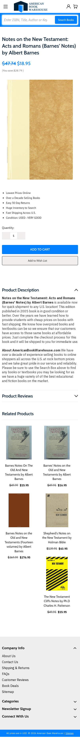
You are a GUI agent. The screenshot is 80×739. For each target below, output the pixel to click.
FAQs (5, 674)
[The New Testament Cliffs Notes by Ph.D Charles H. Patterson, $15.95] (57, 574)
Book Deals (10, 686)
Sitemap (8, 692)
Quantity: (8, 228)
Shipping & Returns (15, 668)
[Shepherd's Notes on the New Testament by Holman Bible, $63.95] (57, 510)
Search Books (66, 20)
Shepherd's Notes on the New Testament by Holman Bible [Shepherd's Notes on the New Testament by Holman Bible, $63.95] (57, 538)
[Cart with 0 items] (75, 6)
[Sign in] (68, 6)
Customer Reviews (15, 680)
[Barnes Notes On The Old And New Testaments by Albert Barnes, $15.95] (19, 442)
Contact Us (10, 662)
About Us (9, 656)
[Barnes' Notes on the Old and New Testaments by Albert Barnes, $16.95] (57, 442)
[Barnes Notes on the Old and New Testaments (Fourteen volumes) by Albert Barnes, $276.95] (19, 510)
